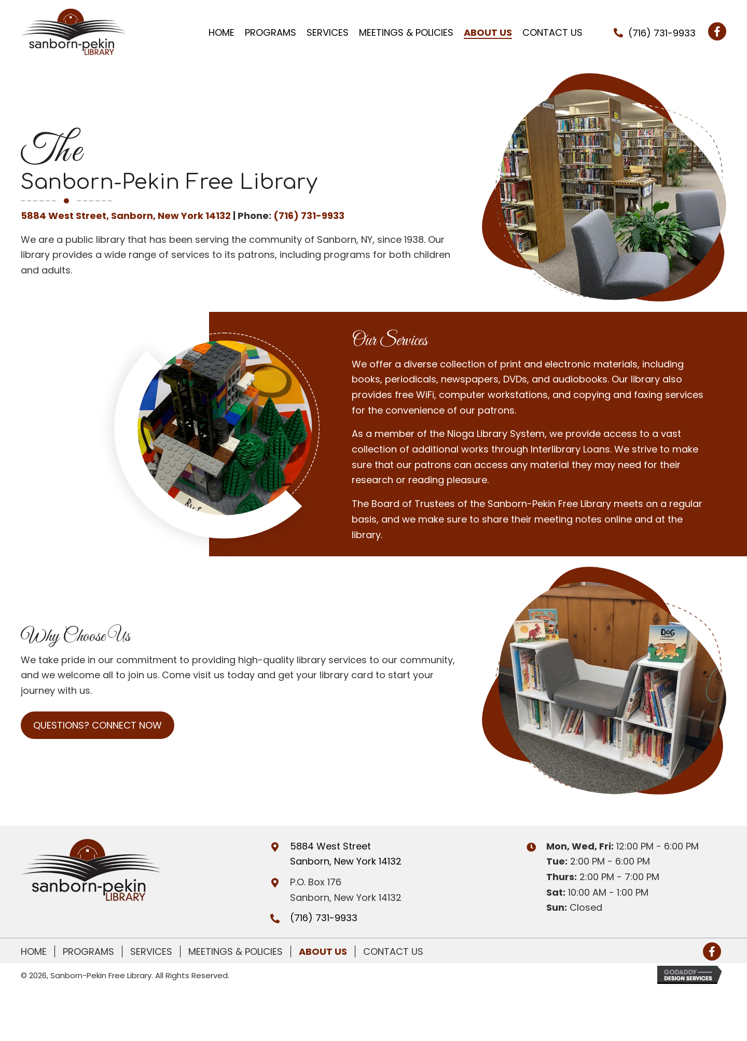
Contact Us (393, 951)
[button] (717, 31)
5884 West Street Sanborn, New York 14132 (346, 854)
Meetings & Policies (235, 951)
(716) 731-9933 (662, 32)
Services (151, 951)
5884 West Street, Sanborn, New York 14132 (126, 215)
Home (34, 951)
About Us (323, 951)
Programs (88, 951)
